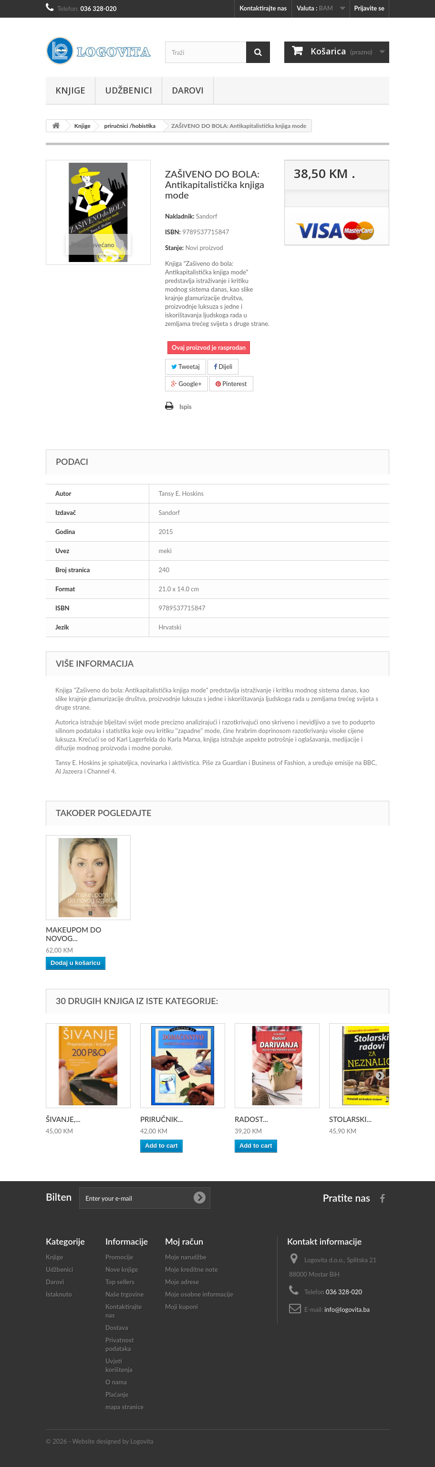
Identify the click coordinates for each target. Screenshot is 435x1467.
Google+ (186, 384)
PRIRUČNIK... (161, 1119)
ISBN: (173, 232)
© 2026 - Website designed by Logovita (100, 1441)
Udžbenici (128, 90)
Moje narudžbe (186, 1257)
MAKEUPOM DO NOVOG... (73, 934)
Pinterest (231, 384)
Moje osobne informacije (199, 1294)
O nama (116, 1382)
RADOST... (251, 1119)
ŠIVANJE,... (63, 1119)
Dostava (116, 1327)
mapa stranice (124, 1407)
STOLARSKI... (350, 1119)
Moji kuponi (181, 1306)
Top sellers (120, 1282)
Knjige (70, 90)
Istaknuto (59, 1294)
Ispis (185, 406)
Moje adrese (182, 1282)
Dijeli (223, 366)
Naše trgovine (124, 1294)
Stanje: (174, 247)
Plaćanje (116, 1394)
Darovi (188, 90)
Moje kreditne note (191, 1269)
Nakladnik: (180, 216)
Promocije (119, 1257)
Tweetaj (185, 366)
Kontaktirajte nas (263, 8)
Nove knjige (121, 1269)
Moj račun (184, 1241)
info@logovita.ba (347, 1309)
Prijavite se (369, 8)
